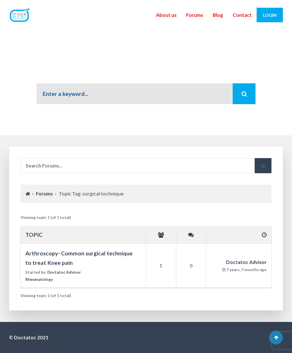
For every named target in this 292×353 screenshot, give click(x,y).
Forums (194, 15)
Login (270, 15)
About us (166, 15)
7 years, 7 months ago (246, 269)
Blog (218, 15)
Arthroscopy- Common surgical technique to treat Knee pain (79, 258)
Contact (242, 15)
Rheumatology (39, 279)
